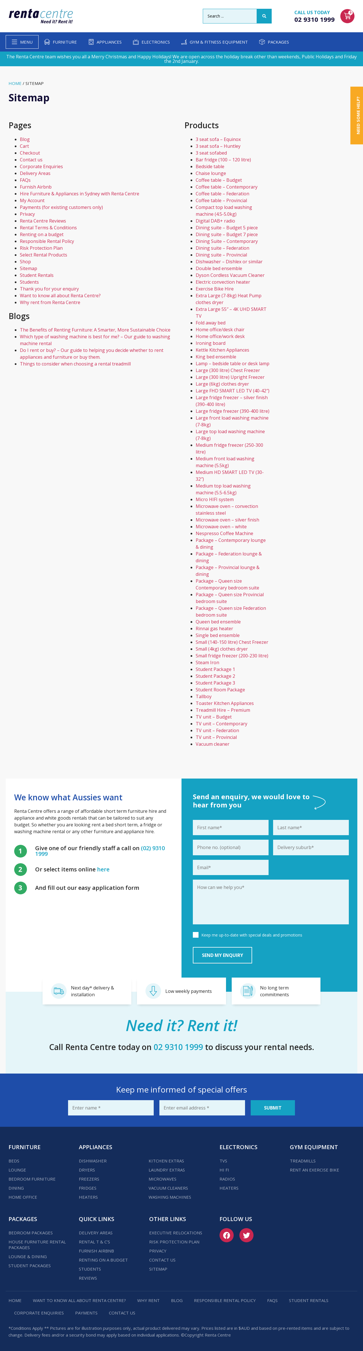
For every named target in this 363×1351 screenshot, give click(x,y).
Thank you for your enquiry (49, 289)
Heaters (88, 1197)
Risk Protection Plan (41, 248)
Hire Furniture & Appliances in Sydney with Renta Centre (79, 194)
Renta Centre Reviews (43, 221)
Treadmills (303, 1161)
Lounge (17, 1170)
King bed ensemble (216, 357)
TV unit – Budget (214, 717)
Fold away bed (210, 323)
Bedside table (210, 166)
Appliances (109, 42)
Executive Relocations (175, 1232)
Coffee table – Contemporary (227, 187)
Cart (24, 146)
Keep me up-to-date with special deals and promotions (251, 935)
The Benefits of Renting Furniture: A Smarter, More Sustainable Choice (95, 330)
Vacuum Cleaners (168, 1188)
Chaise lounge (211, 173)
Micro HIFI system (215, 499)
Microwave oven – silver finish (227, 520)
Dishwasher (93, 1161)
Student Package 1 (215, 669)
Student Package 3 (215, 683)
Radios (227, 1179)
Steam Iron (207, 662)
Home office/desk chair (220, 329)
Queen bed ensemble (218, 622)
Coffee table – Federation (222, 194)
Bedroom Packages (31, 1232)
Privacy (27, 214)
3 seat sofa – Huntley (218, 146)
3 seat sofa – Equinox (218, 139)
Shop (25, 261)
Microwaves (162, 1179)
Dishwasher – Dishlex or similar (229, 261)
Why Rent (148, 1300)
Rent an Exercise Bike (314, 1170)
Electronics (156, 42)
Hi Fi (224, 1170)
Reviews (88, 1278)
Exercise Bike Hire (215, 289)
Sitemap (28, 268)
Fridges (87, 1188)
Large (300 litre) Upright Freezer (230, 377)
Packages (278, 42)
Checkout (30, 153)
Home (15, 83)
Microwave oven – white (221, 526)
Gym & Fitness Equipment (219, 42)
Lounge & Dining (28, 1256)
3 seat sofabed (211, 153)
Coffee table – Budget (219, 180)
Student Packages (30, 1265)
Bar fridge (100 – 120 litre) (223, 160)
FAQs (25, 180)
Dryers (87, 1170)
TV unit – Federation (217, 730)
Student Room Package (220, 690)
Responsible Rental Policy (47, 241)
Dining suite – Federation (222, 248)
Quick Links (96, 1219)
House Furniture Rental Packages (37, 1244)
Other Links (167, 1219)
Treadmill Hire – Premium (223, 710)
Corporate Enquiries (41, 166)
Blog (25, 139)
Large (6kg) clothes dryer (222, 384)
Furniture (65, 42)
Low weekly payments (188, 991)
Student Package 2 (215, 676)
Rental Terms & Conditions (48, 228)
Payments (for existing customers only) (61, 207)
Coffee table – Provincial (221, 200)
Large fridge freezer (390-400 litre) (232, 411)
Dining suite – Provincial (221, 255)
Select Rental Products (43, 255)
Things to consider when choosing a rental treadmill (75, 364)
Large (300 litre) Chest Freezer (228, 370)
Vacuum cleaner (212, 744)
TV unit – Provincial (216, 737)
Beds (14, 1161)
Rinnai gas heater (214, 628)
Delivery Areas (35, 173)
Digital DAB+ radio (215, 221)
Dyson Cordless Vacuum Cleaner (230, 275)
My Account (32, 200)
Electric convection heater (223, 282)
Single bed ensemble (218, 635)
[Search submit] (264, 16)
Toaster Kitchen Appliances (225, 703)
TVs (223, 1161)
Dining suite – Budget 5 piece (227, 228)
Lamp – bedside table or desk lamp (232, 363)
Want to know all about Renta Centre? (60, 295)
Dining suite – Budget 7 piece (227, 234)
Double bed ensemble (219, 268)
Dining (16, 1188)
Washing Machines (170, 1197)
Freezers (89, 1179)
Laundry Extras (167, 1170)
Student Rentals (37, 275)
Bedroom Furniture (32, 1179)
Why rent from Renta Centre (50, 302)
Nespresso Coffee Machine (224, 533)
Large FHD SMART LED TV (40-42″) (232, 391)
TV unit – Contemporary (221, 724)
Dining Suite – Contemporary (227, 241)
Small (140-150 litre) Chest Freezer (232, 642)
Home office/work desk (220, 336)
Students (29, 282)
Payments (86, 1313)
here (103, 869)
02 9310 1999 (314, 19)
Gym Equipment (314, 1147)
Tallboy (204, 696)
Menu (26, 42)
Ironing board (210, 343)
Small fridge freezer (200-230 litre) (232, 656)
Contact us (31, 160)
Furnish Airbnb (36, 187)
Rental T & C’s (94, 1242)
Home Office (23, 1197)
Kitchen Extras (166, 1161)
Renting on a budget (42, 234)
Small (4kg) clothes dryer (222, 649)
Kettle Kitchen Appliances (222, 350)
